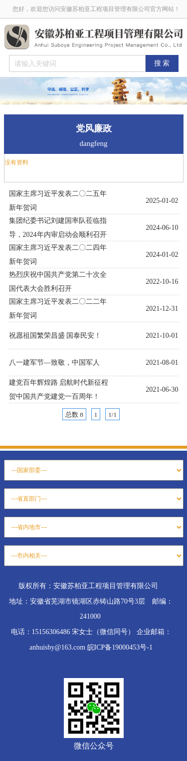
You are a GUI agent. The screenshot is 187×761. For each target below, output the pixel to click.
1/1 (112, 414)
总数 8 (74, 414)
